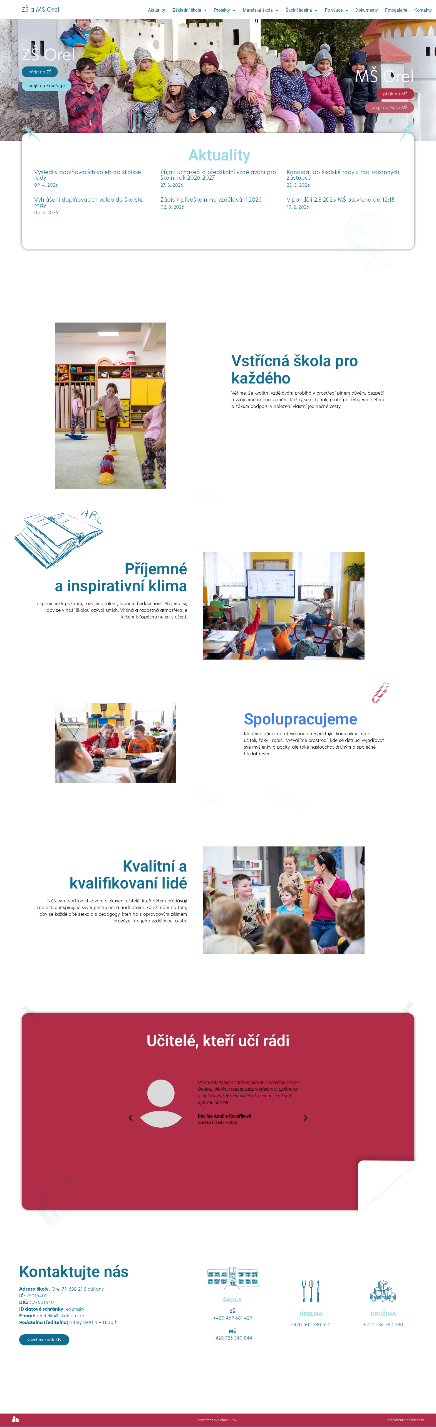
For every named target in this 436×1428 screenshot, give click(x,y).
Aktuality (156, 10)
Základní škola (189, 10)
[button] (130, 1118)
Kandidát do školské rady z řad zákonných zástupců (343, 175)
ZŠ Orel (48, 55)
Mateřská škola (260, 10)
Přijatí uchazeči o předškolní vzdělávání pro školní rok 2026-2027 (218, 175)
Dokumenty (366, 10)
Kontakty (423, 10)
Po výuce (336, 10)
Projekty (225, 10)
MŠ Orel (384, 76)
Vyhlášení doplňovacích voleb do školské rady (88, 202)
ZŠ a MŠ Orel (41, 9)
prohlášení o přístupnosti (405, 1421)
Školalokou (221, 1421)
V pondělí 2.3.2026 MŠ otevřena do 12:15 (341, 200)
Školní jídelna (302, 10)
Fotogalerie (396, 10)
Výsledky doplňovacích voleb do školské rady (87, 175)
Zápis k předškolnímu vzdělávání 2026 (211, 200)
